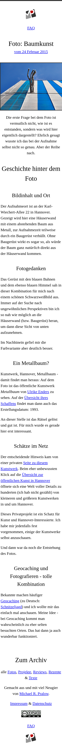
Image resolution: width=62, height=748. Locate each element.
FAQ (31, 28)
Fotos (11, 672)
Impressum (19, 703)
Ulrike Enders (38, 392)
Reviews (40, 672)
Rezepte (54, 672)
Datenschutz (42, 703)
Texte (33, 678)
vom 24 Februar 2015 (31, 51)
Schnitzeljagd (11, 607)
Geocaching (10, 601)
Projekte (24, 672)
